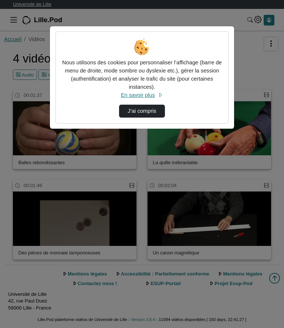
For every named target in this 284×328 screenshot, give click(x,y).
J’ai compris (142, 111)
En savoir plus (142, 95)
